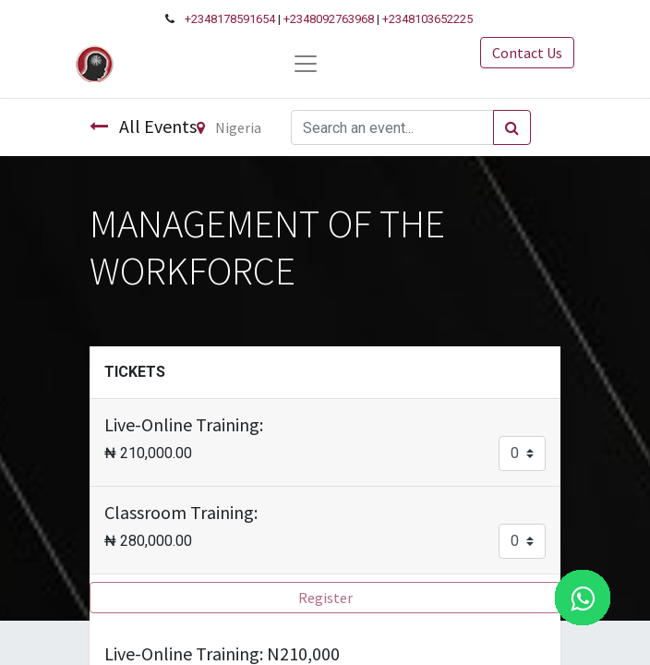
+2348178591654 (230, 19)
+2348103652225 (427, 19)
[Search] (512, 127)
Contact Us (527, 52)
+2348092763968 (328, 19)
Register (325, 597)
